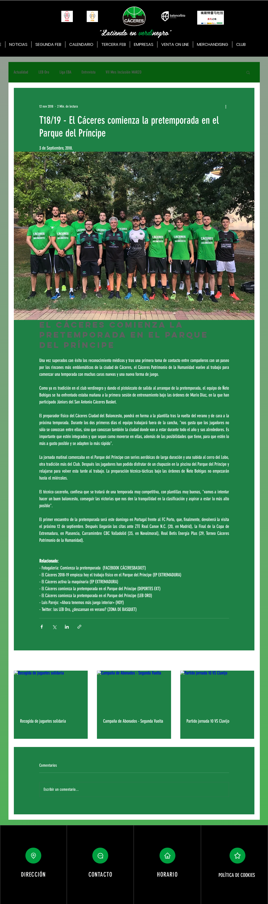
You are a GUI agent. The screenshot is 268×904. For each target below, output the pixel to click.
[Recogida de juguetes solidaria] (51, 691)
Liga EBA (65, 72)
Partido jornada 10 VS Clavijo (207, 721)
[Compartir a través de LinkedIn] (66, 626)
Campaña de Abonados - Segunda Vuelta (133, 721)
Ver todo (249, 661)
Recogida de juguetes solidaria (43, 721)
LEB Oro (43, 72)
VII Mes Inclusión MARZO (123, 72)
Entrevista (88, 72)
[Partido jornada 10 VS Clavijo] (217, 691)
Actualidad (21, 72)
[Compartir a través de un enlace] (79, 626)
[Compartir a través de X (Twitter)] (54, 626)
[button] (248, 72)
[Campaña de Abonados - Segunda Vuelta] (134, 691)
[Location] (33, 856)
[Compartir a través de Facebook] (41, 626)
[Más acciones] (226, 106)
